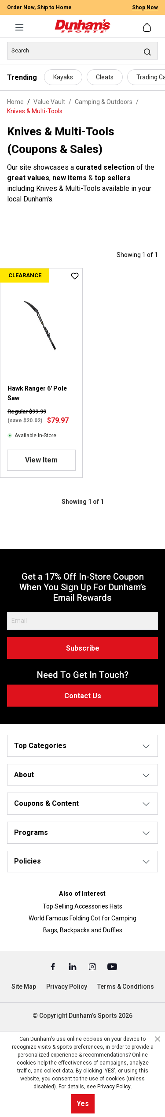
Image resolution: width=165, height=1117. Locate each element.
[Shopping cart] (147, 27)
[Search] (82, 51)
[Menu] (19, 27)
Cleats (105, 77)
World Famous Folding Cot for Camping (82, 918)
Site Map (23, 986)
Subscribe (82, 648)
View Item (41, 460)
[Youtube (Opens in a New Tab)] (112, 966)
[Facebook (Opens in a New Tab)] (53, 966)
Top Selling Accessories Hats (82, 906)
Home (15, 101)
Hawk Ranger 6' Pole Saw (37, 393)
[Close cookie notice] (157, 1039)
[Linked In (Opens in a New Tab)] (73, 966)
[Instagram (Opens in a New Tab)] (93, 966)
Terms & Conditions (125, 986)
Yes (83, 1103)
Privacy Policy (66, 986)
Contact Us (82, 696)
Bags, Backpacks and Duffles (82, 930)
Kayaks (63, 77)
